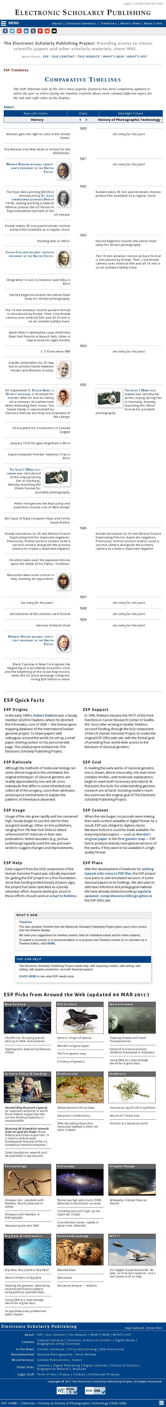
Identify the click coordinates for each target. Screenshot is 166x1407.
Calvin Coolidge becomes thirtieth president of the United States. (29, 254)
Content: (28, 1342)
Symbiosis (117, 1074)
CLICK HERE (28, 976)
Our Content (56, 1334)
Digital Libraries (95, 1365)
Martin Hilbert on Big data (23, 1277)
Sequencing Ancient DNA (22, 1225)
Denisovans (64, 1277)
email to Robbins (63, 896)
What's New (131, 23)
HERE (51, 943)
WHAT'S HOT (137, 56)
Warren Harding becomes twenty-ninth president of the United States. (30, 167)
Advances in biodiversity (73, 1115)
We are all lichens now (125, 1115)
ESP (45, 56)
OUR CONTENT (63, 56)
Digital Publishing (67, 1365)
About (57, 23)
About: (30, 1334)
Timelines (109, 23)
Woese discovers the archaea (75, 1107)
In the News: (25, 1349)
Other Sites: (26, 1367)
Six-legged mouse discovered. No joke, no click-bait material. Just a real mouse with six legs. (133, 1273)
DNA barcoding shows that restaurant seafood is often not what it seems (77, 1126)
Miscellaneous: (23, 1360)
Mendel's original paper (73, 1046)
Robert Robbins (45, 715)
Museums (79, 1369)
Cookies (79, 1374)
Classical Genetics (81, 23)
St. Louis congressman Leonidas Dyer (32, 197)
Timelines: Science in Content (89, 1340)
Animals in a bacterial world (129, 1123)
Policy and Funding (83, 1349)
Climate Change (122, 1166)
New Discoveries (112, 1349)
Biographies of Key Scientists (58, 1343)
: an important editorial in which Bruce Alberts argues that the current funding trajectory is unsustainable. (27, 1114)
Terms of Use (47, 1374)
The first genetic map (71, 1053)
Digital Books (125, 1340)
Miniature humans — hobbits (77, 1285)
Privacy (64, 1374)
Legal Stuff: (26, 1374)
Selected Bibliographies (55, 1354)
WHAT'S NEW (113, 56)
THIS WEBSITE (89, 56)
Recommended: (23, 1354)
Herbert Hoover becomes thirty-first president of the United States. (31, 640)
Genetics (44, 1365)
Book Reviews (86, 1354)
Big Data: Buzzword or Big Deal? (27, 1270)
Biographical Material (53, 1369)
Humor (77, 1360)
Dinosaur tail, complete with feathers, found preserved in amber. (24, 1203)
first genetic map (132, 838)
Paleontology (16, 1166)
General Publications (53, 1360)
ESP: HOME (9, 1403)
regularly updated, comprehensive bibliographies (118, 893)
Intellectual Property (104, 1374)
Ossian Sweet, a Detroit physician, (30, 392)
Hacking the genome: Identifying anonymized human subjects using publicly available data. (27, 1289)
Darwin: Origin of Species (74, 1038)
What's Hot (153, 23)
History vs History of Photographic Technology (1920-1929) (83, 1403)
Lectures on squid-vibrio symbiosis (133, 1107)
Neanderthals (66, 1270)
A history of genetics (71, 1061)
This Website (78, 1334)
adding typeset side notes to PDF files (119, 871)
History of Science (125, 1365)
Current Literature (51, 1349)
